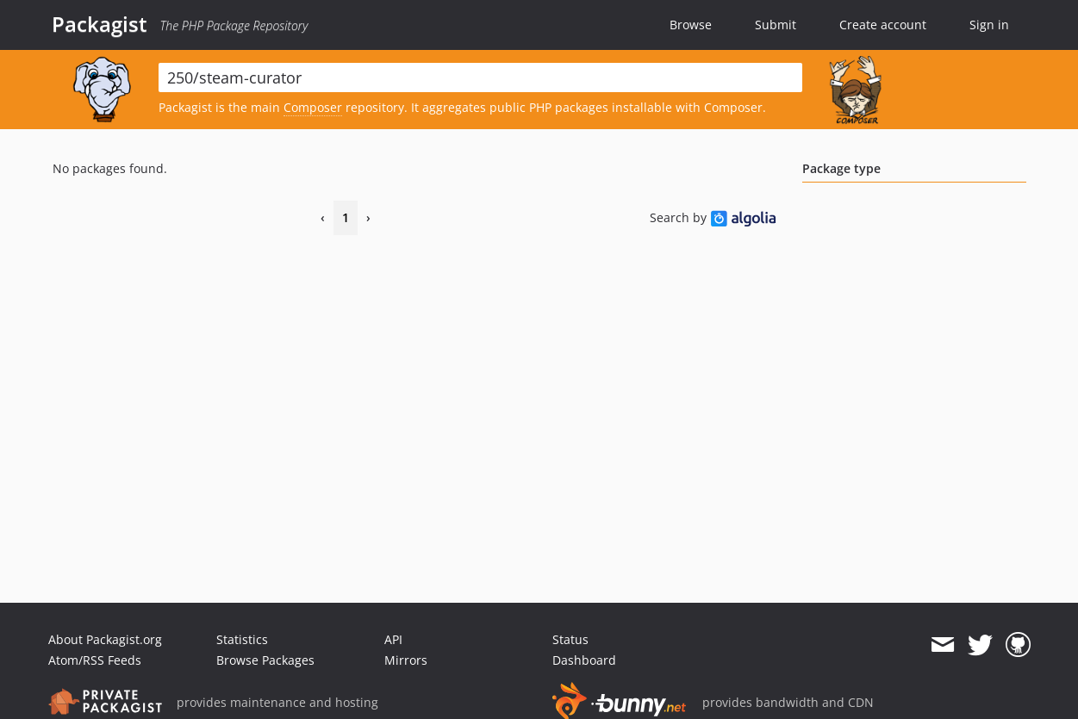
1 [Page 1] (345, 217)
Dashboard (584, 660)
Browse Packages (265, 660)
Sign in (989, 24)
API (393, 639)
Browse (691, 24)
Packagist (99, 24)
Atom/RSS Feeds (94, 660)
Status (570, 639)
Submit (775, 24)
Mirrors (405, 660)
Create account (882, 24)
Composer (313, 107)
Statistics (242, 639)
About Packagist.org (105, 639)
